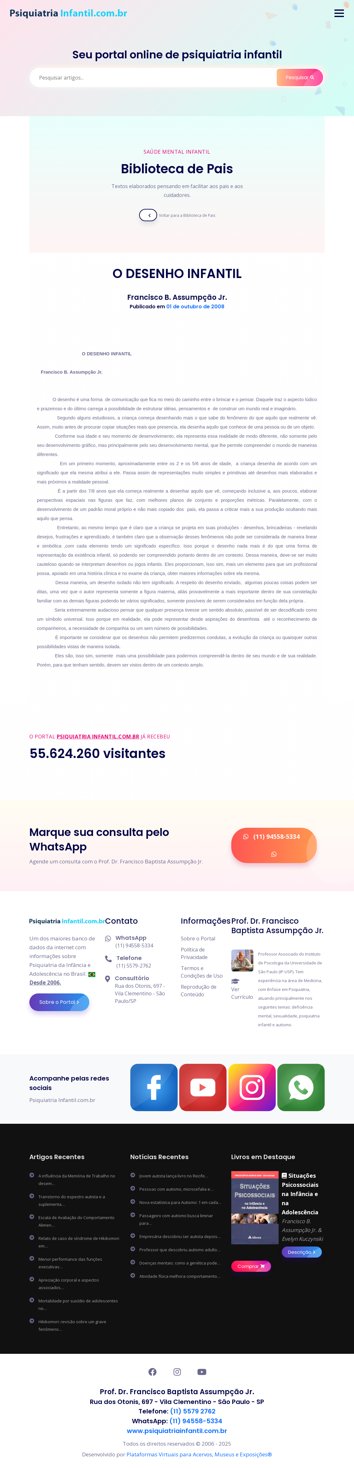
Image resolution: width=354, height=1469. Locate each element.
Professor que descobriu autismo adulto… (180, 1250)
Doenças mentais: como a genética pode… (180, 1263)
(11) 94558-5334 (134, 945)
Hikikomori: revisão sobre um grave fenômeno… (72, 1325)
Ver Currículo (242, 989)
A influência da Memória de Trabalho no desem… (76, 1179)
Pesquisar (304, 77)
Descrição (305, 1252)
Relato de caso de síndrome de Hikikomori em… (78, 1242)
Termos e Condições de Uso (202, 972)
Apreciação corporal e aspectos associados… (68, 1283)
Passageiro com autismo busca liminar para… (176, 1219)
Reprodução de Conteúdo (198, 990)
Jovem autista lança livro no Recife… (173, 1176)
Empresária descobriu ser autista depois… (180, 1236)
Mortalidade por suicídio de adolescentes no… (78, 1304)
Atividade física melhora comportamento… (180, 1276)
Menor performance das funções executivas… (70, 1263)
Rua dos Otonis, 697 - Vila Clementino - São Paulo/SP (140, 993)
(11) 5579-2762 (133, 965)
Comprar (254, 1266)
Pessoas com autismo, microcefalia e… (176, 1189)
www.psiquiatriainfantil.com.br (177, 1430)
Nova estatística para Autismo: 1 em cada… (180, 1202)
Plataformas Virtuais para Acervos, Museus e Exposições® (199, 1453)
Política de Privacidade (194, 953)
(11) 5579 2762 (192, 1411)
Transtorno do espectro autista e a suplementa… (71, 1200)
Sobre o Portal (64, 1002)
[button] (339, 13)
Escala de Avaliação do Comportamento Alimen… (76, 1221)
